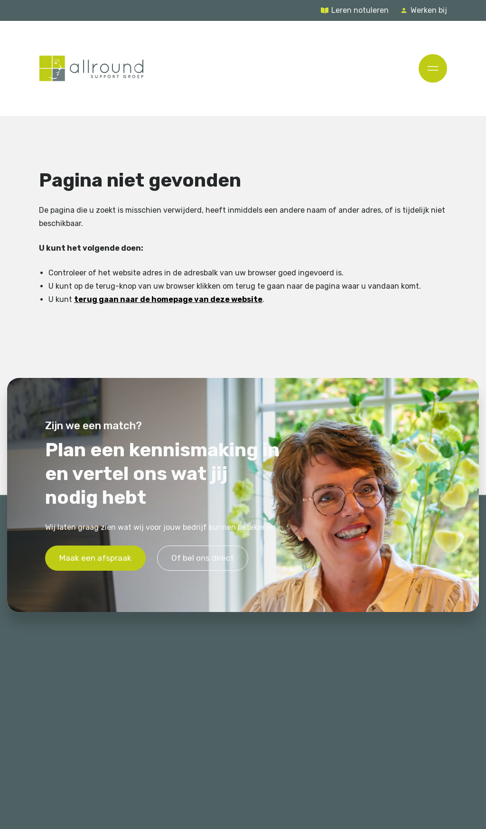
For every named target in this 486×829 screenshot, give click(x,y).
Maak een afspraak (95, 558)
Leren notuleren (360, 10)
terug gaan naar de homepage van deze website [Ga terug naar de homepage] (168, 298)
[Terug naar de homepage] (91, 68)
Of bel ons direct (202, 558)
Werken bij (429, 10)
